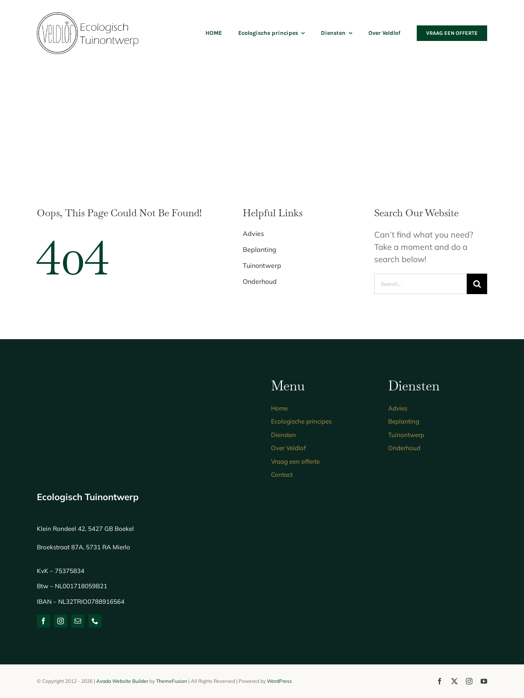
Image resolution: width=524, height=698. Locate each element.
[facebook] (43, 621)
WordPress (279, 681)
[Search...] (420, 284)
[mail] (77, 621)
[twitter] (454, 681)
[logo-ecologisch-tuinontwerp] (88, 16)
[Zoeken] (477, 284)
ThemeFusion (171, 681)
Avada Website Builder (122, 681)
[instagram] (60, 621)
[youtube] (484, 681)
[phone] (95, 621)
